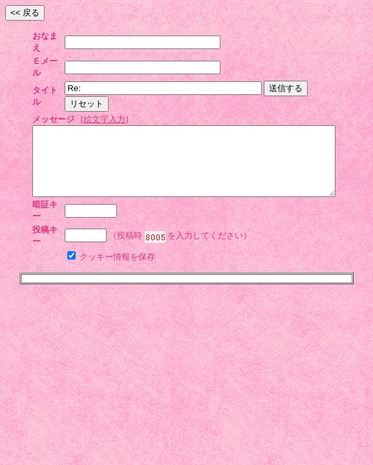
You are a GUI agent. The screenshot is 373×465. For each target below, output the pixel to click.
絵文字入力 (104, 84)
